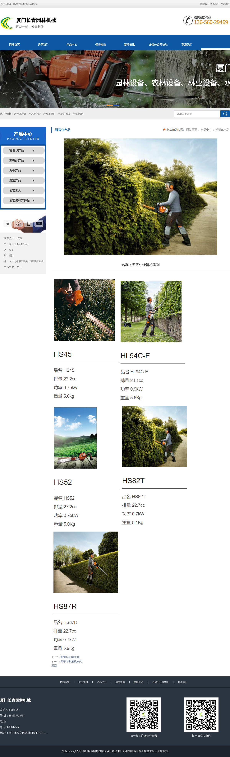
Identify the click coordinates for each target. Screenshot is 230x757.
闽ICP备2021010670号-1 (129, 751)
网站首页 (14, 44)
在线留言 (203, 3)
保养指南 (100, 44)
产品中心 (72, 44)
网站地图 (225, 3)
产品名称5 (78, 114)
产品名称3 (49, 114)
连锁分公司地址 (158, 44)
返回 (54, 665)
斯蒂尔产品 (222, 129)
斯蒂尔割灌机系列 (71, 661)
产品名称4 (64, 114)
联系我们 (214, 3)
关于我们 (43, 44)
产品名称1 (20, 114)
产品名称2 (35, 114)
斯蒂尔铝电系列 (70, 657)
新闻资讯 (129, 44)
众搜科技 (162, 751)
